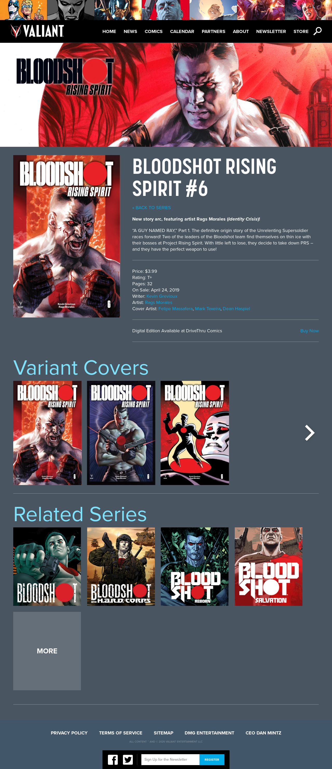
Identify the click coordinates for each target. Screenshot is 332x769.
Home (109, 31)
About (241, 31)
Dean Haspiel (236, 308)
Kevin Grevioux (162, 296)
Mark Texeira (207, 308)
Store (301, 31)
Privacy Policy (69, 733)
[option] (47, 433)
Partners (213, 31)
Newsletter (271, 31)
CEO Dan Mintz (263, 733)
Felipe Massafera (175, 308)
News (130, 31)
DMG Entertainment (209, 733)
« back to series (151, 207)
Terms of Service (120, 733)
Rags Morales (158, 302)
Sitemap (163, 733)
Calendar (182, 31)
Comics (154, 31)
